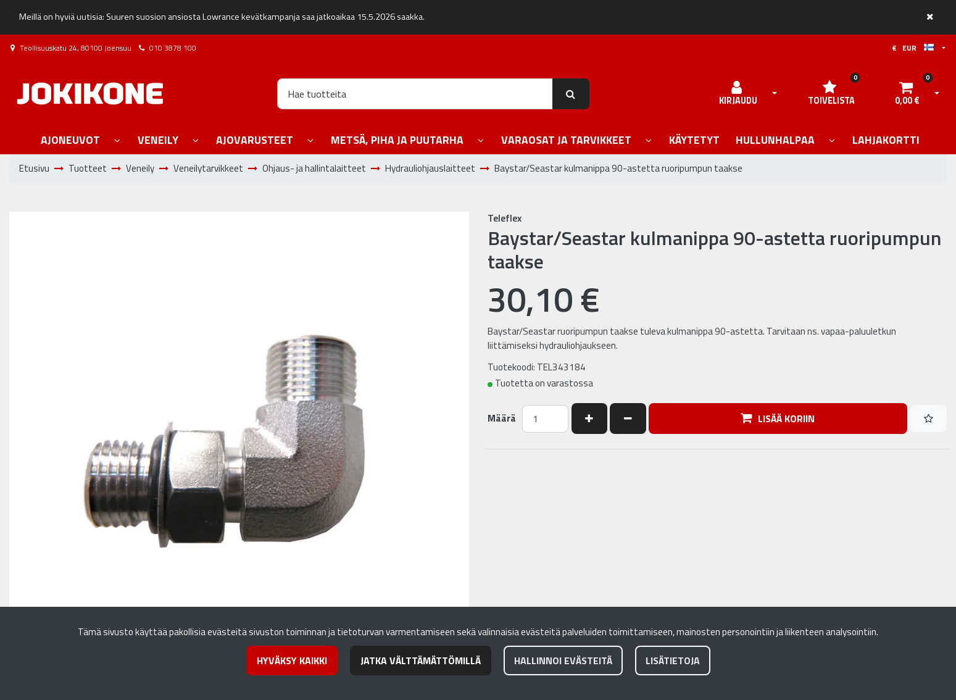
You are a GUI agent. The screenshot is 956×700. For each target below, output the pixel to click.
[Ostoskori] (907, 94)
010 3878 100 (172, 48)
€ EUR (913, 48)
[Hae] (415, 93)
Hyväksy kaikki (292, 660)
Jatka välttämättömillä (420, 660)
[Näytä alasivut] (117, 141)
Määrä (502, 418)
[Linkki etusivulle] (90, 93)
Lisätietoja (673, 660)
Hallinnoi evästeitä (563, 660)
